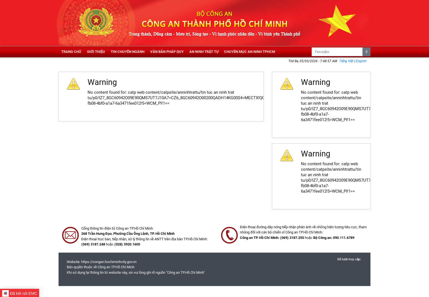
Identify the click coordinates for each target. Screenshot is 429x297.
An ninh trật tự (204, 52)
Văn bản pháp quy (167, 52)
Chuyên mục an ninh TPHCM (249, 52)
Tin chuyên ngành (127, 52)
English (361, 61)
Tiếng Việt (346, 61)
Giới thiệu (96, 52)
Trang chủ (71, 52)
